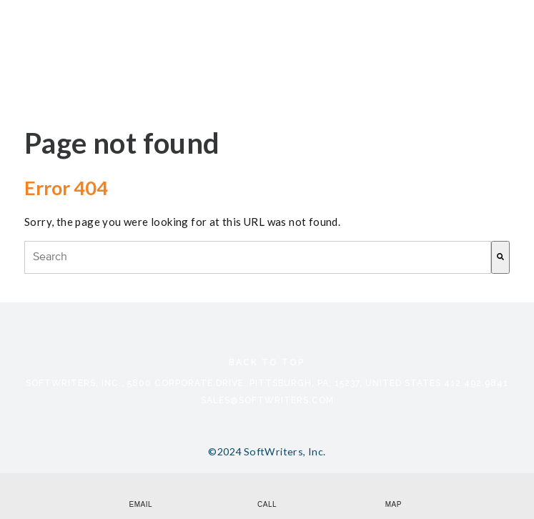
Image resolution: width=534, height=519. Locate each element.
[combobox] (257, 257)
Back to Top (267, 362)
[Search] (500, 257)
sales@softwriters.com (267, 400)
